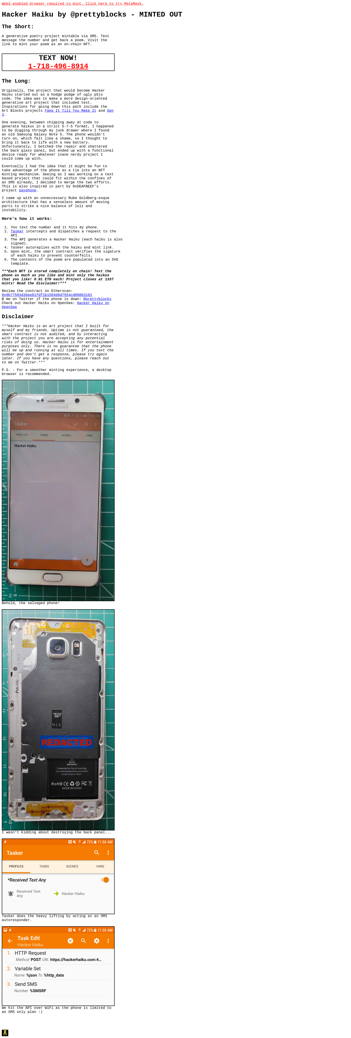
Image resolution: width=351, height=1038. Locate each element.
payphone (27, 191)
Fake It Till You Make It (70, 111)
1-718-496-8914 (58, 66)
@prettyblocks (97, 299)
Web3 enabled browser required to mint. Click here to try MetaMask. (73, 4)
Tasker (17, 231)
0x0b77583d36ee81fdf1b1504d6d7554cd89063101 (47, 295)
